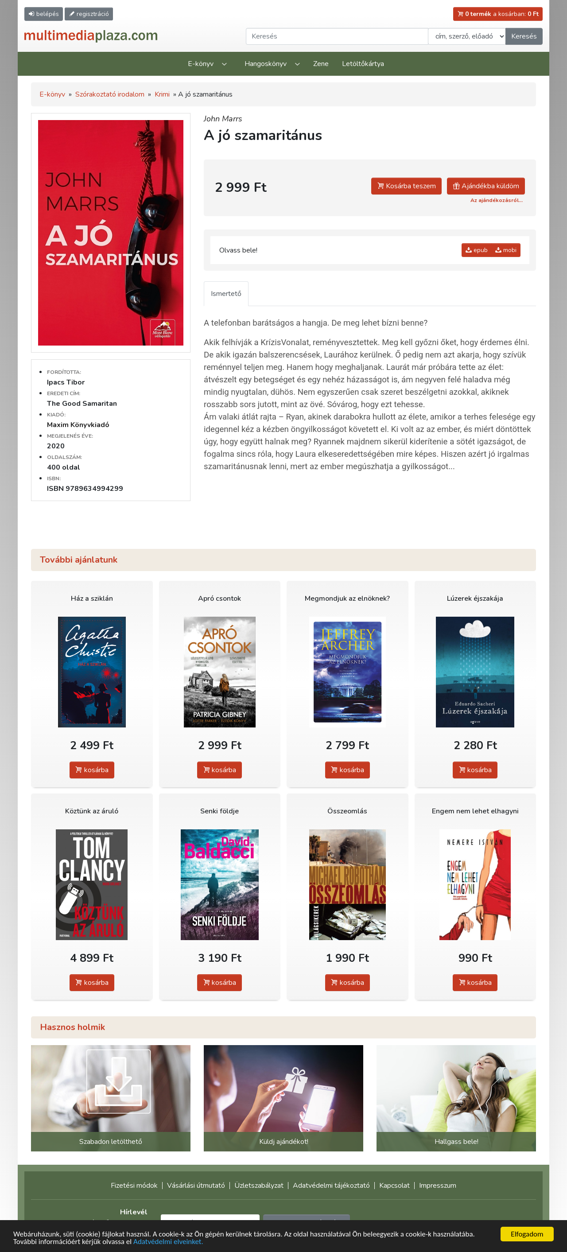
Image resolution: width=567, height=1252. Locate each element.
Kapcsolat (394, 1185)
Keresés (524, 36)
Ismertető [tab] (226, 294)
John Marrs (223, 118)
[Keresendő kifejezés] (337, 36)
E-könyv (201, 64)
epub (477, 250)
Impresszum (437, 1185)
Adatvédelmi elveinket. (168, 1242)
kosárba (92, 770)
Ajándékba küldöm (486, 186)
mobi (506, 250)
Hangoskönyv (266, 64)
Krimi (162, 94)
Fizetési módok (134, 1185)
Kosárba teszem (406, 186)
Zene (321, 64)
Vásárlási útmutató (196, 1185)
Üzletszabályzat (259, 1185)
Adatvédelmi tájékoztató (331, 1185)
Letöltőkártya (363, 64)
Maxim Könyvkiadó (78, 425)
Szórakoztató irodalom (109, 94)
